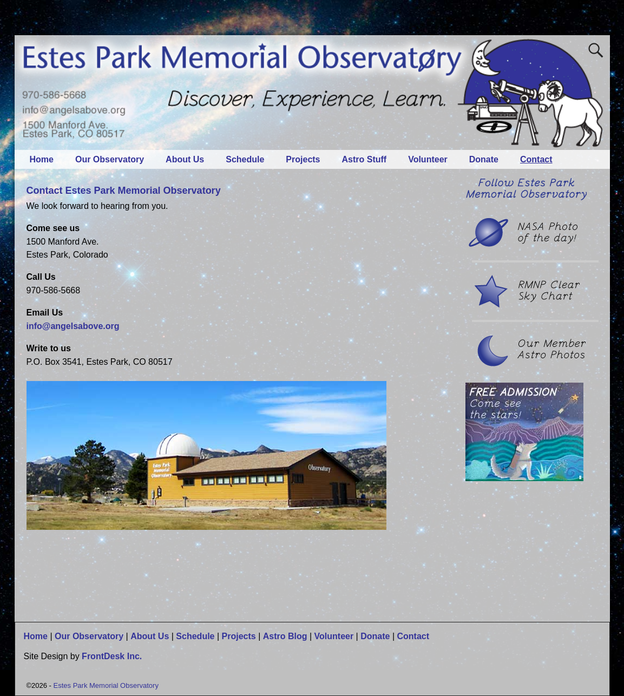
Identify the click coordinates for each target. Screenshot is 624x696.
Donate (483, 159)
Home (42, 159)
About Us (185, 159)
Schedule (245, 159)
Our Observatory (109, 159)
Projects (303, 159)
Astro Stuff (364, 159)
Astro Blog (285, 636)
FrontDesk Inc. (112, 656)
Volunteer (428, 159)
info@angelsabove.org (73, 326)
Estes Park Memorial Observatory (106, 685)
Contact (536, 159)
